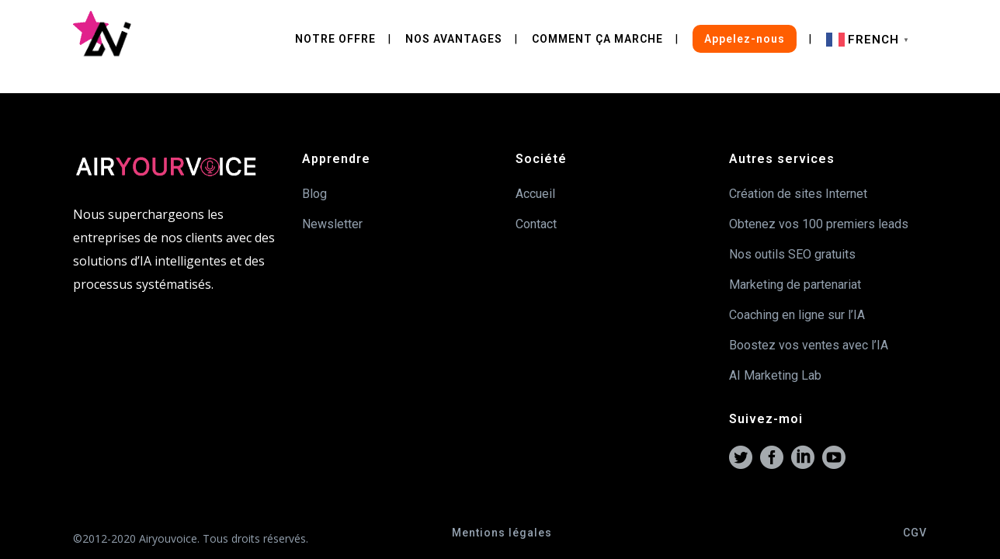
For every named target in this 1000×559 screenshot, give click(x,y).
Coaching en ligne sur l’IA (797, 314)
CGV (915, 532)
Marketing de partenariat (795, 284)
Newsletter (332, 224)
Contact (536, 224)
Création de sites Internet (798, 193)
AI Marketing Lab (775, 375)
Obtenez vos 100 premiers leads (818, 224)
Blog (314, 193)
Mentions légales (502, 532)
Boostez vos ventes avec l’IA (808, 345)
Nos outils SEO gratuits (792, 254)
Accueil (535, 193)
